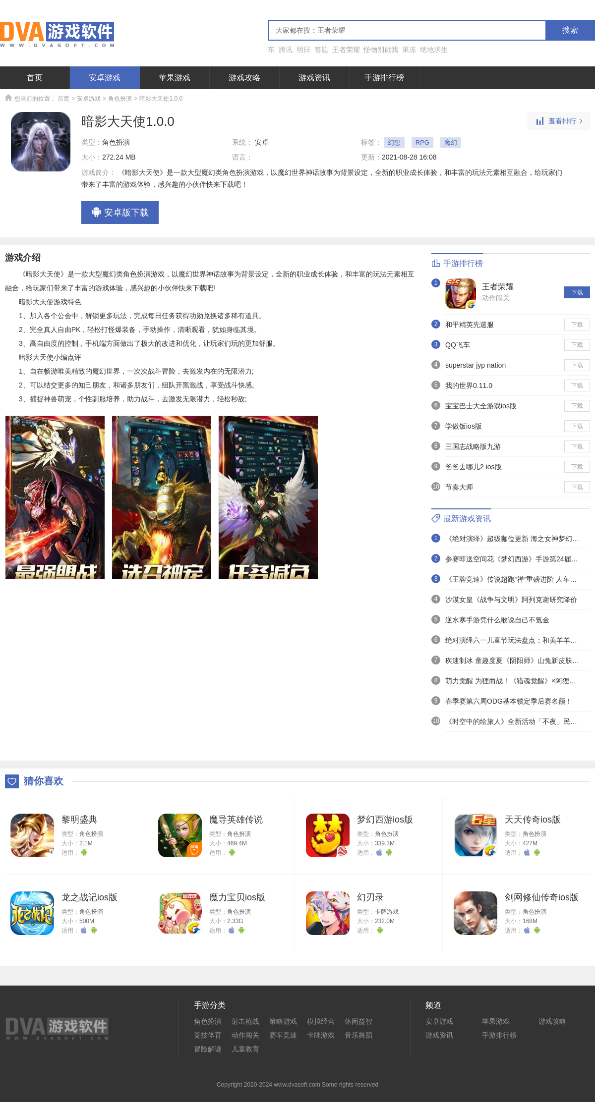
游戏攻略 (244, 77)
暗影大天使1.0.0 (160, 98)
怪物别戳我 (380, 50)
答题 (321, 50)
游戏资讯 (314, 77)
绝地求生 (434, 50)
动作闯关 (496, 298)
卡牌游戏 (387, 911)
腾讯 (286, 50)
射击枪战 (245, 1021)
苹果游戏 (174, 77)
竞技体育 (208, 1035)
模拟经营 (321, 1021)
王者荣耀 (346, 50)
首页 (35, 77)
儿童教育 (245, 1049)
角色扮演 (120, 98)
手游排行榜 (384, 77)
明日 (303, 50)
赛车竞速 (283, 1035)
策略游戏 (283, 1021)
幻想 (394, 142)
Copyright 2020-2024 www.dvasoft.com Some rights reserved (297, 1084)
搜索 (570, 30)
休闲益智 (358, 1021)
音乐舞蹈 (358, 1035)
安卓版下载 (120, 213)
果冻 (409, 50)
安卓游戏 (104, 77)
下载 (577, 292)
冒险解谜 (208, 1049)
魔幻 (450, 142)
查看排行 (559, 121)
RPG (422, 142)
